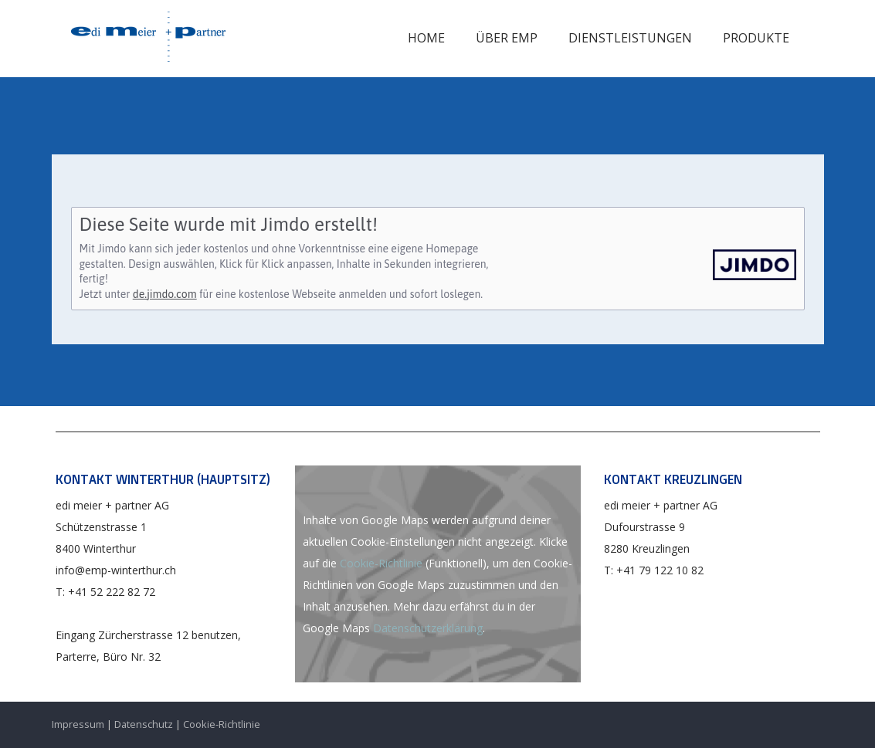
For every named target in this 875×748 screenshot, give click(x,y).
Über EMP (507, 37)
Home (426, 37)
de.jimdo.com (165, 294)
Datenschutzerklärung (428, 628)
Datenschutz (143, 724)
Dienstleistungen (630, 37)
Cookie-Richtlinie (381, 563)
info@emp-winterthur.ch (116, 570)
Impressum (78, 724)
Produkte (756, 37)
